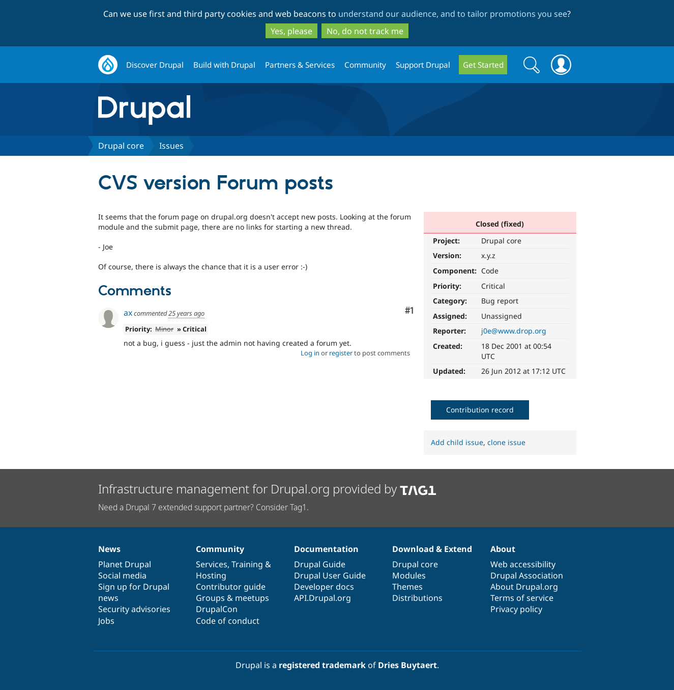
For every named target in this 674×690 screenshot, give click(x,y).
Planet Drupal (124, 564)
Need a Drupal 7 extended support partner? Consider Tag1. (203, 507)
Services (211, 564)
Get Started (483, 65)
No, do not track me (365, 31)
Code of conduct (227, 620)
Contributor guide (231, 586)
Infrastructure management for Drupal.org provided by (267, 488)
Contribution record (480, 410)
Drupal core (121, 145)
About (502, 549)
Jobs (106, 620)
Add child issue (457, 442)
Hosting (211, 575)
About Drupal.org (524, 586)
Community (365, 65)
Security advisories (134, 609)
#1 (409, 311)
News (109, 549)
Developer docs (324, 586)
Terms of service (521, 597)
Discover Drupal (155, 65)
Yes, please (291, 31)
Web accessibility (522, 564)
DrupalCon (217, 609)
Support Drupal (423, 65)
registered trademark (322, 665)
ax (128, 312)
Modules (409, 575)
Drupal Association (526, 575)
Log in (310, 352)
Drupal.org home (108, 64)
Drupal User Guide (330, 575)
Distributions (417, 597)
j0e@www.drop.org (513, 331)
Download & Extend (432, 549)
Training (247, 564)
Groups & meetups (232, 597)
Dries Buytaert (407, 665)
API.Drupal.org (322, 597)
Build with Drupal (224, 65)
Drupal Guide (319, 564)
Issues (171, 145)
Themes (407, 586)
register (341, 352)
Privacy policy (516, 609)
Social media (122, 575)
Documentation (326, 549)
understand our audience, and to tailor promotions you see (452, 13)
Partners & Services (300, 65)
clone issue (506, 442)
